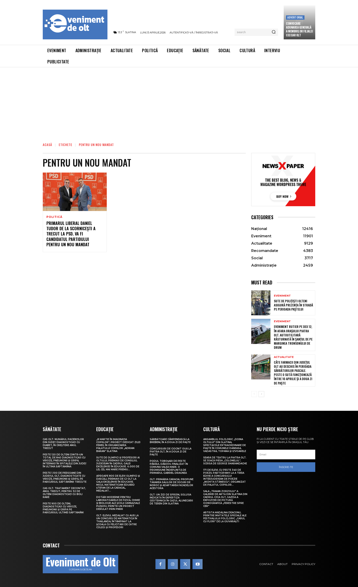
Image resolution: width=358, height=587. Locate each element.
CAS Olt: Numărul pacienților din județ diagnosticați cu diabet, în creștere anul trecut (63, 444)
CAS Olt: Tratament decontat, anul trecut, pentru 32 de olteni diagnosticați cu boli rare (64, 493)
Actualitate (284, 357)
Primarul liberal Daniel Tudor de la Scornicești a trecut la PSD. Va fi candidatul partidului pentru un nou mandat (71, 234)
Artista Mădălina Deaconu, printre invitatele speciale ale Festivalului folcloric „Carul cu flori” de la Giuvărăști (224, 517)
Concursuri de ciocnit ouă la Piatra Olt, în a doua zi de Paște (170, 451)
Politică (54, 217)
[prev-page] (254, 394)
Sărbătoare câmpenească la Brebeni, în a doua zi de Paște (170, 441)
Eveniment (282, 296)
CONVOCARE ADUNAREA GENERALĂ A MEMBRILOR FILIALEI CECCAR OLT (299, 29)
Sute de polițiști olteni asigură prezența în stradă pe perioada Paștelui (293, 304)
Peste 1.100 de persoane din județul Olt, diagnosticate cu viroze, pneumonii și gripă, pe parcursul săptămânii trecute (64, 477)
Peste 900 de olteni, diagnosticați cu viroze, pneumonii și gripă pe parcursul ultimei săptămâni (63, 508)
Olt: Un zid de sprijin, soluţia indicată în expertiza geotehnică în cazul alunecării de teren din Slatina (171, 499)
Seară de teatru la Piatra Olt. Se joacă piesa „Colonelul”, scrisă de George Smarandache (225, 460)
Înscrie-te (286, 467)
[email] (286, 454)
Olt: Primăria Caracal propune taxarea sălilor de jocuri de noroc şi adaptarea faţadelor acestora (171, 484)
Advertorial (295, 17)
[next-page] (261, 394)
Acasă (47, 144)
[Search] (273, 32)
